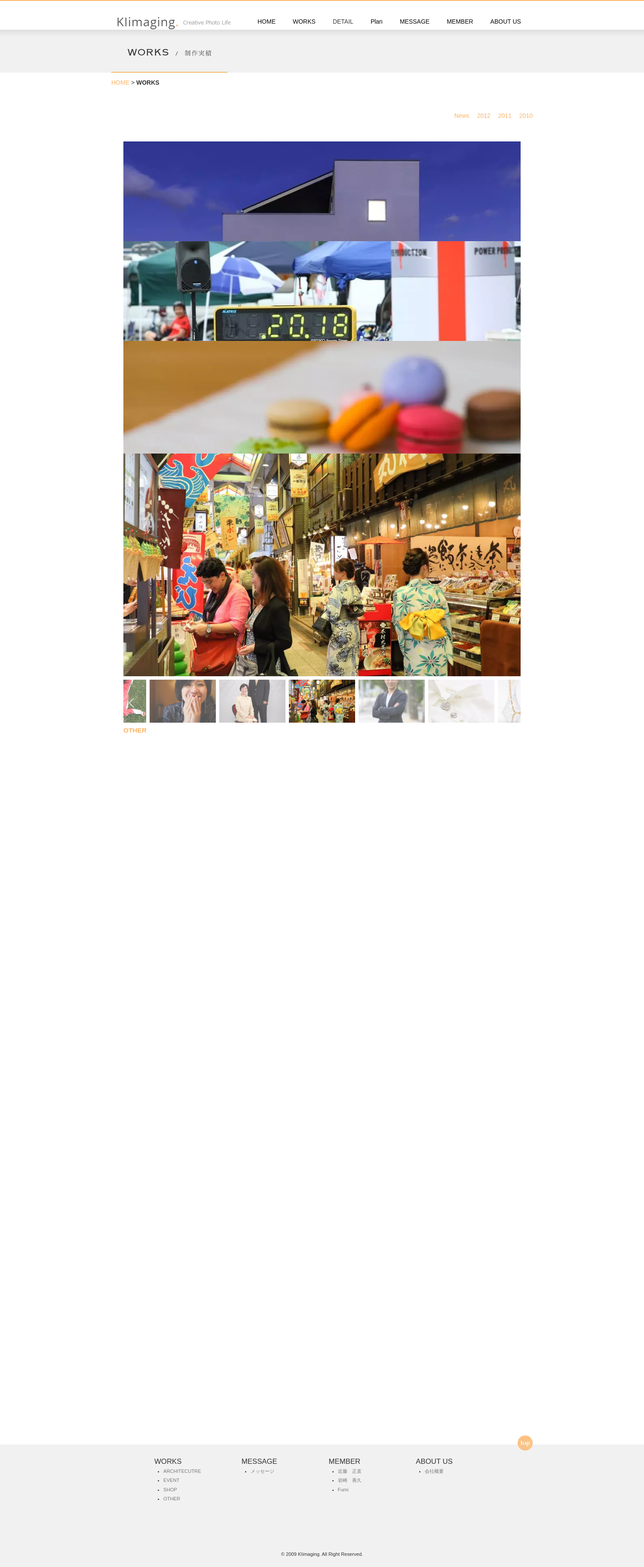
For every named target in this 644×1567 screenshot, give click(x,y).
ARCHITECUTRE (182, 1471)
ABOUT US (506, 21)
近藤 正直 (350, 1471)
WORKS (304, 21)
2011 (508, 115)
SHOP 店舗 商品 (147, 1018)
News (464, 115)
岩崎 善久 (350, 1480)
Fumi (343, 1489)
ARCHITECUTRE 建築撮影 (163, 418)
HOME (267, 21)
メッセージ (262, 1471)
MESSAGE (414, 21)
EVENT (134, 718)
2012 (487, 115)
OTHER (135, 1331)
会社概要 (434, 1471)
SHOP (170, 1489)
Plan (377, 21)
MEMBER (460, 21)
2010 (529, 115)
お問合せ (323, 1415)
